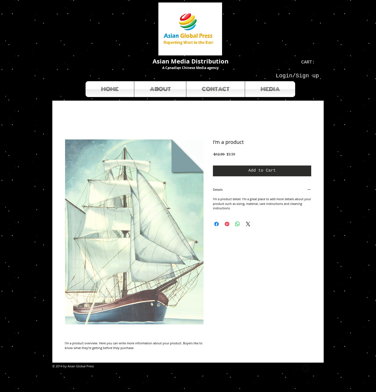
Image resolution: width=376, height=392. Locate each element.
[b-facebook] (296, 368)
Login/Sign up (297, 76)
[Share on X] (248, 224)
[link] (310, 62)
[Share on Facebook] (216, 224)
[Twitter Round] (306, 368)
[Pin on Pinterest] (227, 224)
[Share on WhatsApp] (237, 224)
